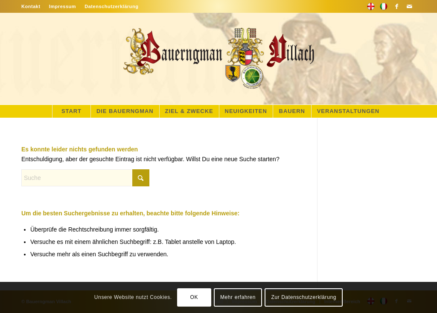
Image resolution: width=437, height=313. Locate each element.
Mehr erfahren (238, 297)
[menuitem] (33, 6)
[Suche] (85, 177)
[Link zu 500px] (370, 6)
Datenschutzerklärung (111, 6)
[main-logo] (218, 58)
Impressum (62, 6)
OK (194, 297)
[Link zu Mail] (409, 6)
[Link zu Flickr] (383, 6)
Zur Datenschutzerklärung (303, 297)
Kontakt (31, 6)
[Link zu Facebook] (396, 6)
